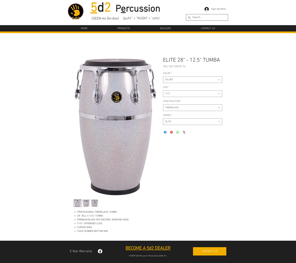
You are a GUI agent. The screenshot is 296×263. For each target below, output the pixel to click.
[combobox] (192, 79)
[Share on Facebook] (165, 132)
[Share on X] (184, 132)
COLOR (167, 73)
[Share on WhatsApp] (178, 132)
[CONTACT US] (209, 251)
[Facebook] (100, 251)
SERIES (167, 115)
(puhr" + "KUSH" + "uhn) (141, 18)
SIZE (166, 87)
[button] (123, 28)
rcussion (143, 9)
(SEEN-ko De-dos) (105, 18)
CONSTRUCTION (172, 101)
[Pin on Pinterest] (172, 132)
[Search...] (206, 17)
